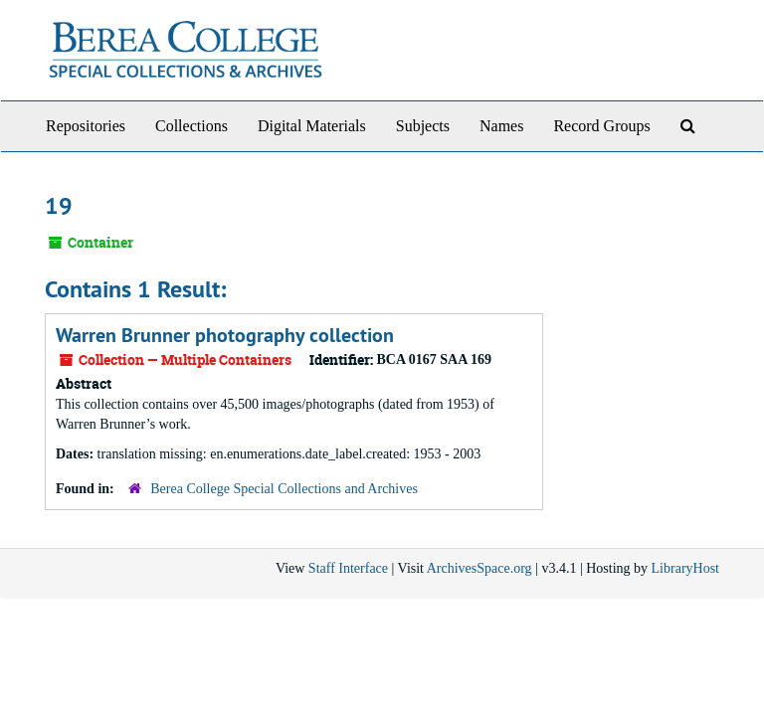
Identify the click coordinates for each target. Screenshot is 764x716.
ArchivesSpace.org (479, 568)
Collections (191, 125)
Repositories (85, 125)
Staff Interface (348, 568)
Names (501, 125)
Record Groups (601, 125)
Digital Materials (312, 125)
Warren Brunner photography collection (225, 335)
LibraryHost (685, 568)
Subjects (423, 125)
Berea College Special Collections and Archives (284, 488)
